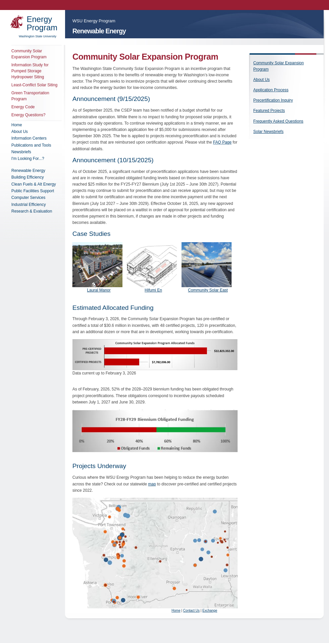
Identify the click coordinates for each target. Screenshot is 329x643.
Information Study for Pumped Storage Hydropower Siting (29, 71)
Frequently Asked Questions (278, 121)
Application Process (270, 90)
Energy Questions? (28, 115)
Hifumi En (153, 290)
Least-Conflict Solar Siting (34, 85)
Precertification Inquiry (273, 100)
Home (176, 610)
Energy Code (23, 107)
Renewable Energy (99, 31)
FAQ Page (222, 142)
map (152, 484)
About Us (261, 79)
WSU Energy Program (93, 20)
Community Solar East (208, 290)
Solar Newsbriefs (268, 131)
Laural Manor (99, 290)
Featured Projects (269, 110)
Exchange (209, 610)
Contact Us (191, 610)
